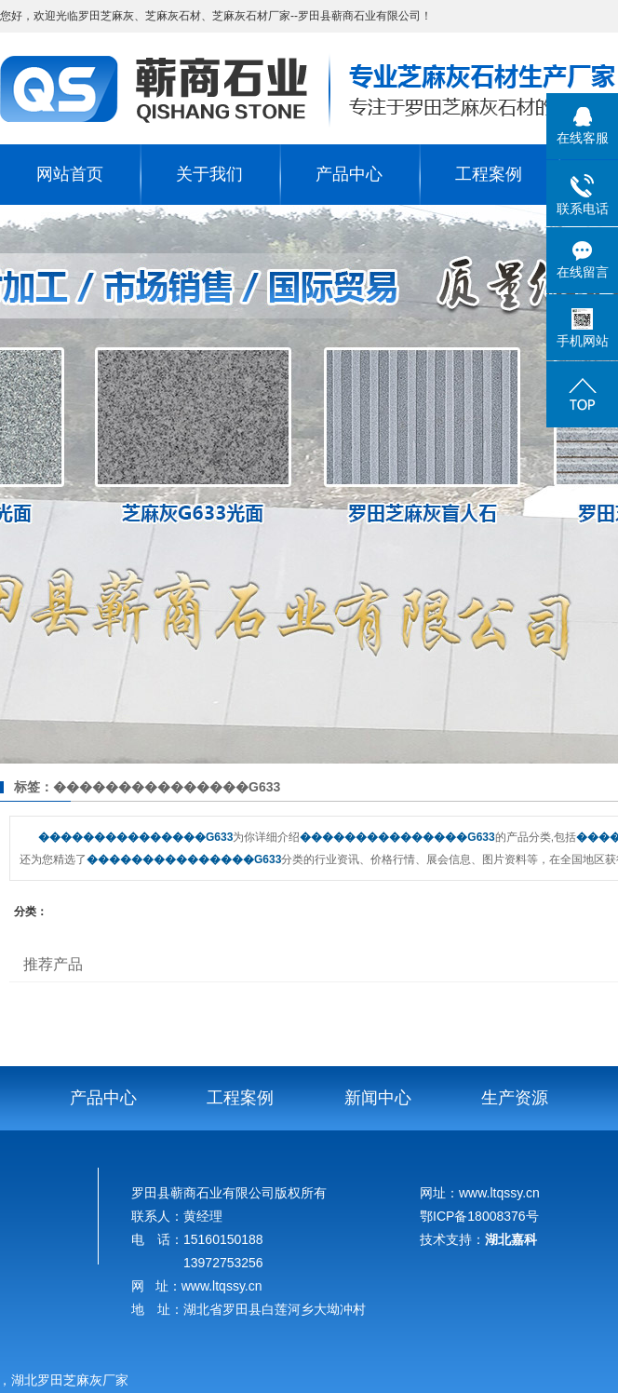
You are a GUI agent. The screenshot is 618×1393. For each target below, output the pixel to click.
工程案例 (488, 174)
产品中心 (349, 174)
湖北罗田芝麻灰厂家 (73, 1380)
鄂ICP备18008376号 (479, 1216)
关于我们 (209, 174)
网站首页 (69, 174)
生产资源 (515, 1098)
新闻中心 (377, 1098)
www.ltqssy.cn (221, 1285)
